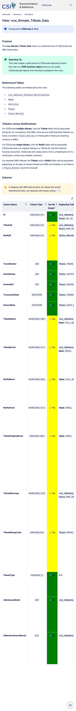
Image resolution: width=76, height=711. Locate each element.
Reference (17, 14)
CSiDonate (47, 5)
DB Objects (29, 14)
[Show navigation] (70, 705)
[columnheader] (14, 206)
